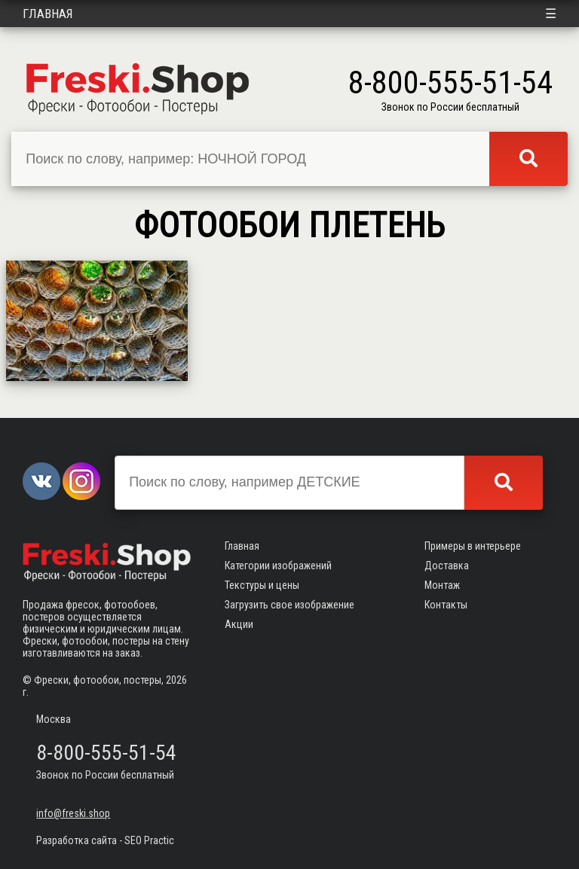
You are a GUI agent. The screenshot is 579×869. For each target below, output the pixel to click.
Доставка (446, 566)
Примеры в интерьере (472, 546)
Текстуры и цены (262, 585)
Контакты (445, 605)
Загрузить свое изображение (289, 605)
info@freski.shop (73, 813)
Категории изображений (278, 566)
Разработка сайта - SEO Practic (105, 840)
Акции (239, 624)
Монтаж (442, 585)
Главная (48, 13)
